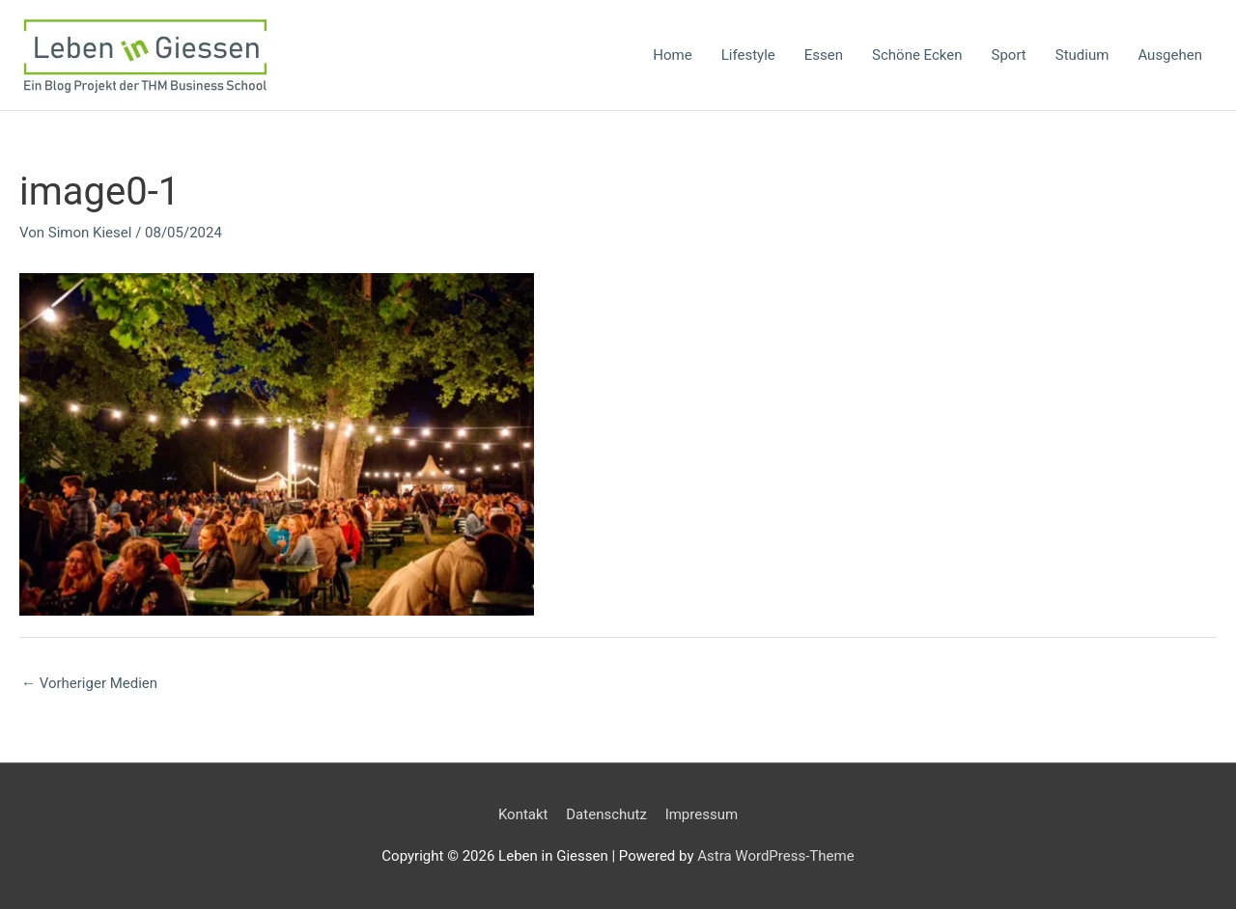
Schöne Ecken (917, 55)
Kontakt (523, 814)
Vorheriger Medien (89, 683)
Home (672, 55)
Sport (1009, 55)
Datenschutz (606, 814)
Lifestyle (748, 55)
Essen (823, 55)
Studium (1082, 55)
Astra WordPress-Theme (775, 856)
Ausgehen (1170, 55)
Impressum (701, 814)
